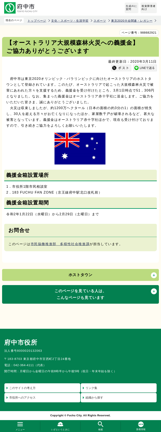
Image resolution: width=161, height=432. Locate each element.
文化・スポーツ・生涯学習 (69, 20)
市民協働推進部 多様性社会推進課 (60, 244)
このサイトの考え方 (22, 388)
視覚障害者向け (149, 8)
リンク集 (91, 388)
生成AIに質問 (131, 8)
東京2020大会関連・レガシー (132, 20)
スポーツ (99, 20)
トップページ (36, 20)
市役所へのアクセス (22, 397)
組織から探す (94, 397)
